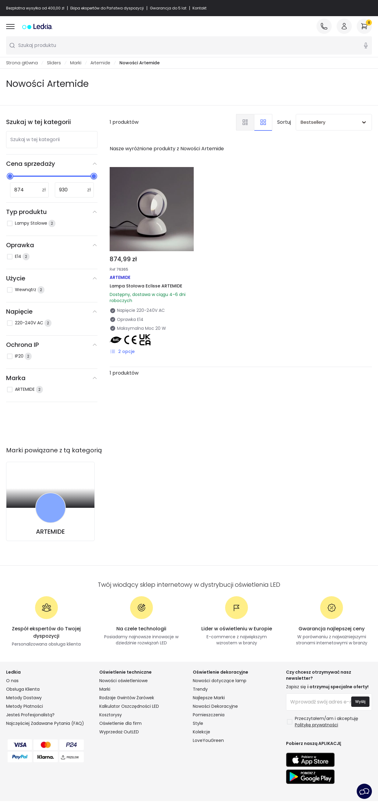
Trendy (200, 689)
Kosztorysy (110, 715)
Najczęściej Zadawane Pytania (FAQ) (45, 723)
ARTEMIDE (50, 531)
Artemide (100, 63)
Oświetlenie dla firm (120, 723)
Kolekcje (201, 732)
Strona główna (22, 63)
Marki (75, 63)
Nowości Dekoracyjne (215, 706)
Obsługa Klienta (23, 689)
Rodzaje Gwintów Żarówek (126, 698)
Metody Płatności (24, 706)
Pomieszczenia (208, 715)
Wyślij (360, 701)
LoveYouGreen (208, 740)
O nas (12, 681)
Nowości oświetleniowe (123, 681)
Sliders (54, 63)
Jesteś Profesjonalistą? (30, 715)
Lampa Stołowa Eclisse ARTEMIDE (146, 286)
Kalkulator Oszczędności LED (129, 706)
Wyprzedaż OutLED (119, 732)
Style (198, 723)
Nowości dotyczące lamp (219, 681)
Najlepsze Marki (209, 698)
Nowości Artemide (139, 63)
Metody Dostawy (24, 698)
